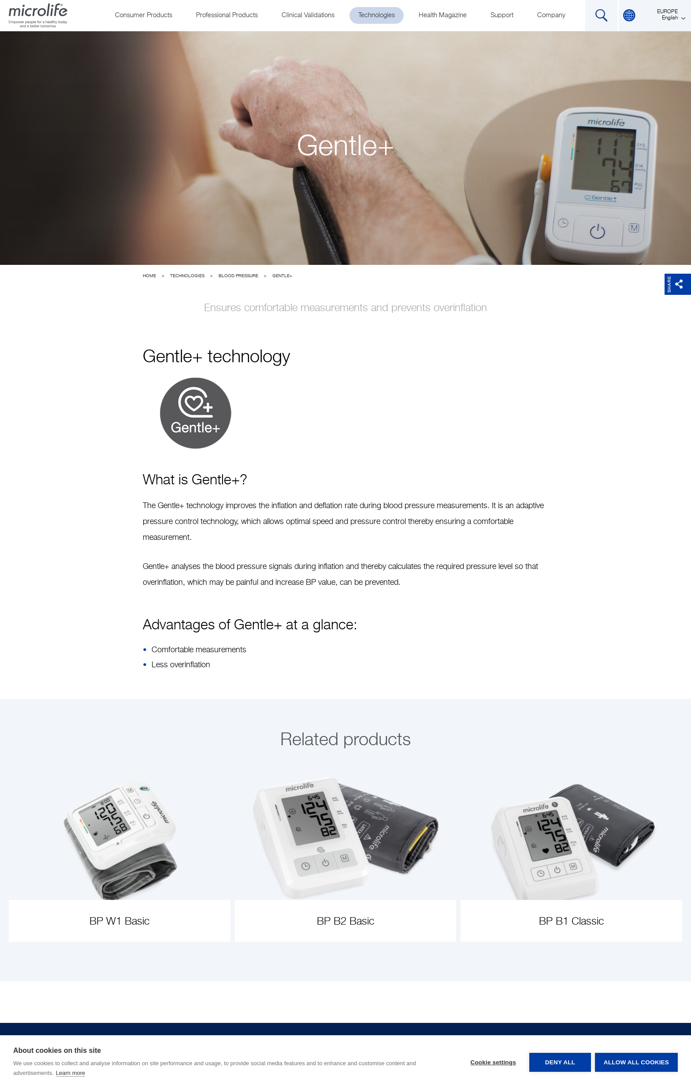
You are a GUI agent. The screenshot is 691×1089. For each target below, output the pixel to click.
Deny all (560, 1062)
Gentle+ (282, 276)
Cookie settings (493, 1062)
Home (149, 276)
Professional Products (227, 15)
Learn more (70, 1073)
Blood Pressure (238, 276)
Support (501, 15)
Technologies (376, 15)
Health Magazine (443, 15)
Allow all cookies (636, 1062)
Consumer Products (143, 15)
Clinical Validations (308, 15)
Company (551, 15)
